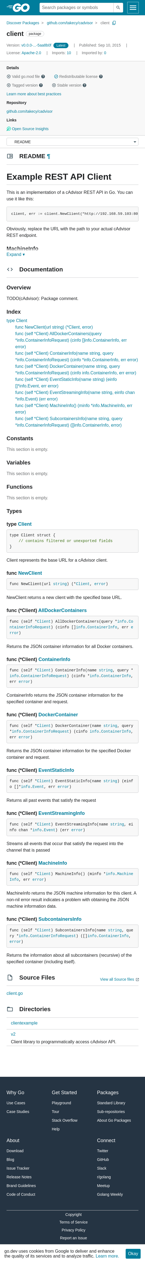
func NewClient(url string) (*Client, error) (54, 327)
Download (15, 1151)
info (121, 621)
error (100, 584)
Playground (61, 1103)
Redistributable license (78, 76)
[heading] (23, 7)
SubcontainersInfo (59, 919)
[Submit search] (118, 8)
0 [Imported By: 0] (94, 53)
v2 (13, 1034)
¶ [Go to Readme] (48, 156)
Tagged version (25, 85)
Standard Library (111, 1103)
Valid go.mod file (26, 76)
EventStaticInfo (56, 770)
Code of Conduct (21, 1194)
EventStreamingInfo (61, 813)
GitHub (103, 1159)
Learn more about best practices (34, 94)
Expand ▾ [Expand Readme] (16, 254)
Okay (133, 1253)
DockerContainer (58, 714)
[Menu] (72, 142)
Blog (10, 1159)
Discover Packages (23, 23)
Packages (108, 1092)
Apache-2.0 (31, 53)
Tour (55, 1111)
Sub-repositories (111, 1111)
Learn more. (107, 1256)
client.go (15, 993)
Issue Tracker (18, 1168)
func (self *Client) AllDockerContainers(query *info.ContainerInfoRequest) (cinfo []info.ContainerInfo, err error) (71, 340)
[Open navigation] (133, 7)
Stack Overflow (64, 1120)
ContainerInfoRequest (44, 676)
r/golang (104, 1177)
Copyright (73, 1214)
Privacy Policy (73, 1230)
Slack (101, 1168)
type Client (17, 320)
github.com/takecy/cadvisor (70, 23)
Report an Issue (73, 1238)
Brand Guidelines (21, 1186)
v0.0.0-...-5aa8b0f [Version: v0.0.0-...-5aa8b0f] (29, 45)
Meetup (103, 1186)
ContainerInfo (102, 627)
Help (56, 1129)
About (13, 1140)
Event (38, 787)
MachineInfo (52, 863)
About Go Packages (114, 1120)
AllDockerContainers (62, 610)
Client (25, 524)
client (105, 23)
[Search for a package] (77, 8)
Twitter (102, 1151)
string (60, 584)
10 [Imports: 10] (62, 53)
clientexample (24, 1023)
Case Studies (18, 1111)
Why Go (15, 1092)
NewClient (30, 573)
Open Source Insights (28, 129)
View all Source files (117, 979)
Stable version (69, 85)
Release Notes (19, 1177)
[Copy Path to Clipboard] (114, 22)
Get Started (64, 1092)
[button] (9, 76)
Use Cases (16, 1103)
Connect (106, 1140)
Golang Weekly (110, 1194)
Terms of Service (73, 1222)
